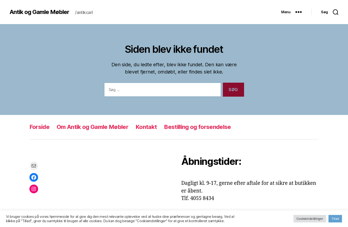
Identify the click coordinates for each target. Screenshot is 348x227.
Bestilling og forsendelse (197, 126)
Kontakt (146, 126)
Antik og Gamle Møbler (39, 12)
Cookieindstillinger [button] (309, 218)
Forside (39, 126)
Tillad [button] (335, 218)
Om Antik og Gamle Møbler (92, 126)
